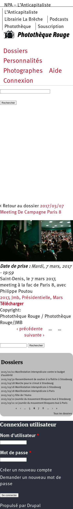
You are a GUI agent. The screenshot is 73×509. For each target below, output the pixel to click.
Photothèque (17, 26)
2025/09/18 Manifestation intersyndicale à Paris (28, 391)
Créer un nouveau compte (26, 470)
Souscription (51, 26)
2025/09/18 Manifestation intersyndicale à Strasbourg (31, 387)
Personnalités (22, 61)
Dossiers (15, 51)
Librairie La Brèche (23, 19)
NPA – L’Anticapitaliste (27, 5)
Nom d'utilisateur (19, 436)
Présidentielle (36, 297)
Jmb (15, 297)
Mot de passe (15, 453)
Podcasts (59, 19)
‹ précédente (30, 329)
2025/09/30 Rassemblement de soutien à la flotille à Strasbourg (36, 379)
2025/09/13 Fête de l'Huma (16, 395)
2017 (4, 297)
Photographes (23, 71)
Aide (55, 71)
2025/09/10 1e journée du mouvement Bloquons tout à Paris (34, 403)
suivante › (34, 335)
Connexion (18, 81)
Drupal (33, 506)
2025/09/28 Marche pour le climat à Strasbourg (27, 383)
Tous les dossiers (63, 413)
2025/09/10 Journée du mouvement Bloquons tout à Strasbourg (36, 399)
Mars (58, 297)
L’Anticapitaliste (21, 12)
